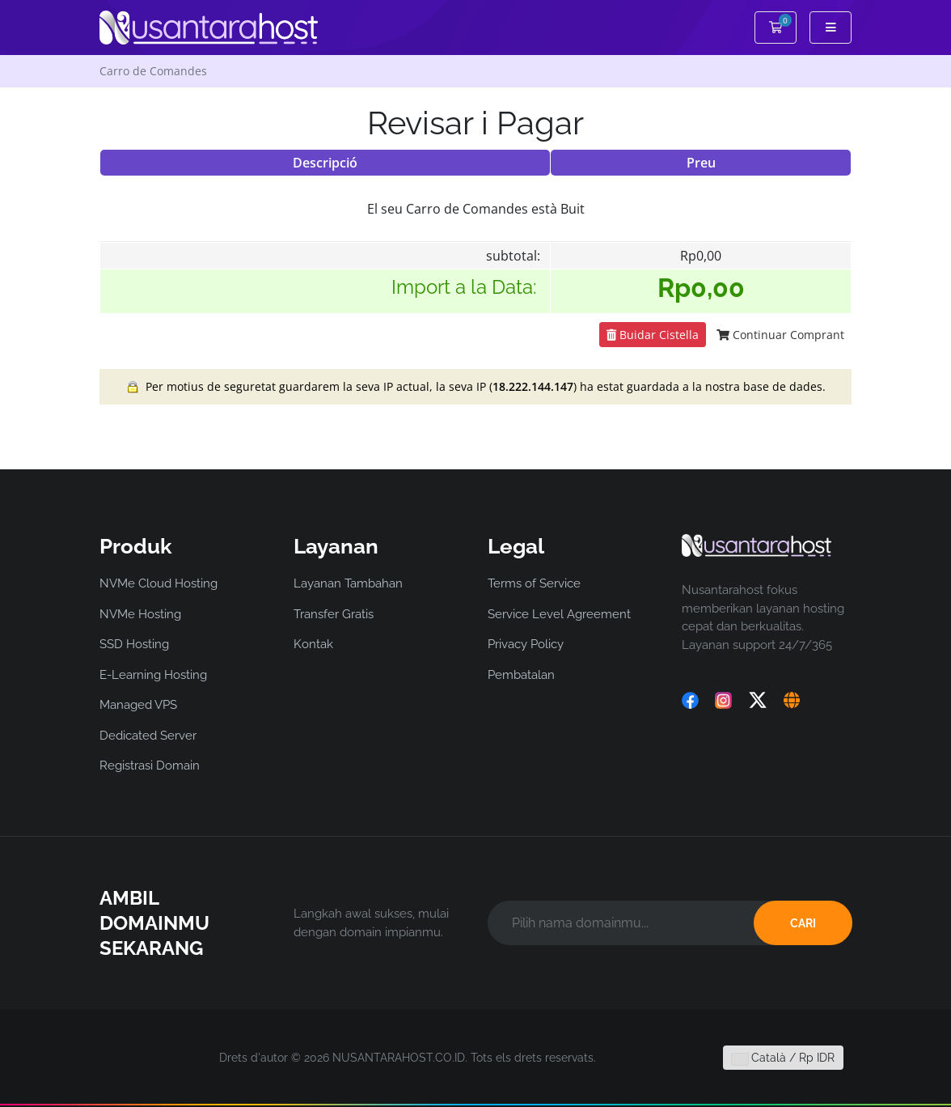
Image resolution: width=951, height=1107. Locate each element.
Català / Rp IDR (783, 1057)
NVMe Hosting (140, 614)
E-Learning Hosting (153, 675)
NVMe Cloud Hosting (158, 583)
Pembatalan (521, 675)
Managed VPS (138, 705)
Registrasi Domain (149, 765)
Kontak (313, 644)
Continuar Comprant (780, 334)
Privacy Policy (526, 644)
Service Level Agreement (559, 614)
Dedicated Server (148, 735)
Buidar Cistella (653, 334)
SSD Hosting (134, 644)
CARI (803, 923)
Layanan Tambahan (348, 583)
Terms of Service (534, 583)
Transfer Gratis (334, 614)
